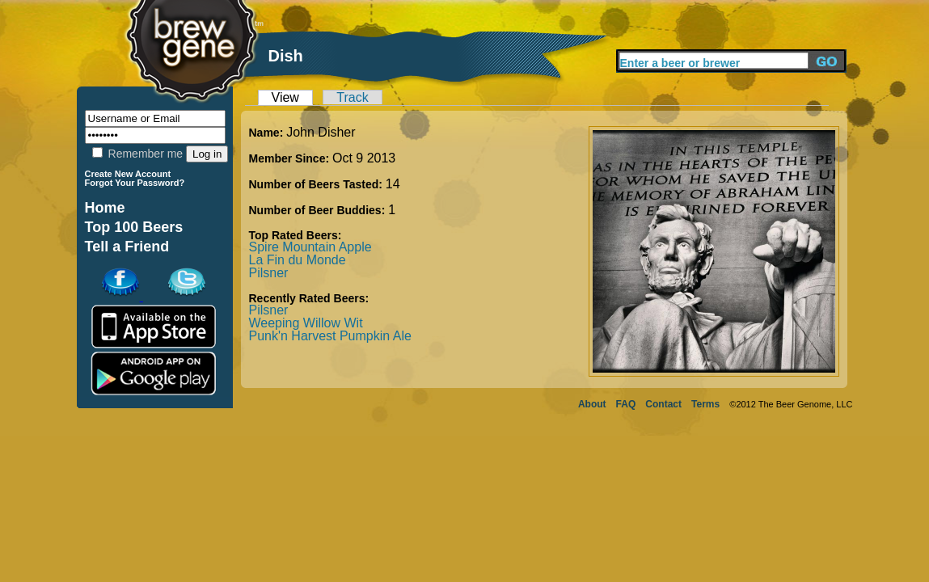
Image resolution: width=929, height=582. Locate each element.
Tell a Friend (127, 246)
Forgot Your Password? (135, 183)
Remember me (137, 153)
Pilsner (269, 273)
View (285, 97)
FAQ (626, 404)
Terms (705, 404)
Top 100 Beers (134, 227)
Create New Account (128, 174)
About (592, 404)
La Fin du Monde (297, 260)
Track (352, 97)
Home (105, 208)
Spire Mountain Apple (310, 247)
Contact (663, 404)
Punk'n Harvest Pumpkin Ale (330, 336)
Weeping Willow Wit (306, 323)
